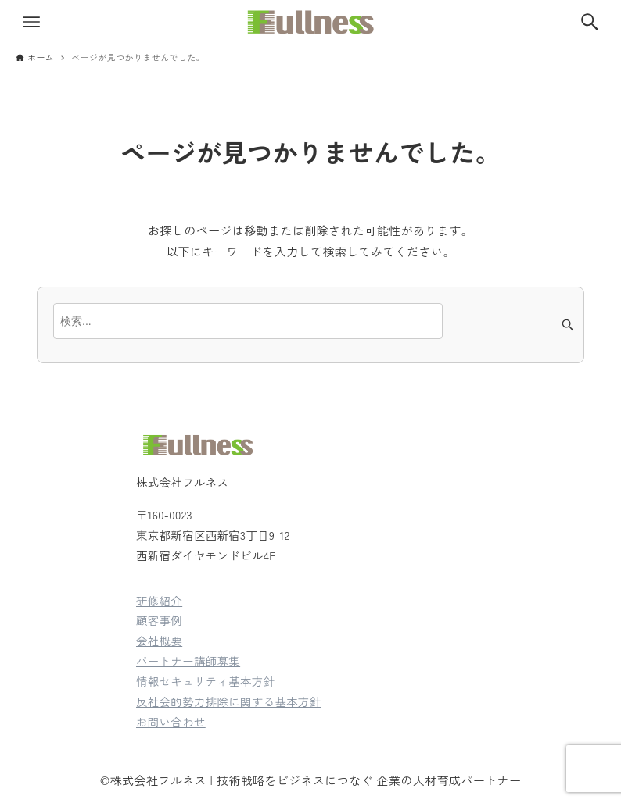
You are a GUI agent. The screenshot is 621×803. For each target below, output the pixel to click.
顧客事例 (159, 620)
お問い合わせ (171, 721)
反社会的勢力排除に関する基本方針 (228, 701)
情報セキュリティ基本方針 (205, 681)
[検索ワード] (248, 321)
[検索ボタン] (589, 21)
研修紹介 (159, 600)
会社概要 (159, 640)
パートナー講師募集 (188, 660)
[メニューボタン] (31, 21)
